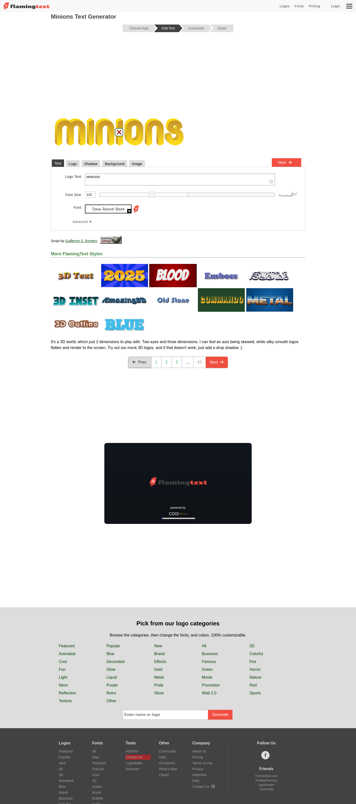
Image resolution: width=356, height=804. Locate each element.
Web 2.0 (209, 693)
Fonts (299, 6)
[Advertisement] (178, 74)
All (204, 646)
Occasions (167, 763)
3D (251, 646)
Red (253, 685)
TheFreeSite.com (266, 776)
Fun (62, 669)
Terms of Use (202, 763)
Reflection (67, 693)
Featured (67, 646)
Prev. (139, 362)
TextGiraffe (266, 789)
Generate (220, 715)
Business (210, 654)
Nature (255, 677)
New (158, 646)
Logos (285, 6)
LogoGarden (266, 785)
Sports (255, 693)
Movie (207, 677)
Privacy (198, 769)
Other (111, 701)
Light (63, 677)
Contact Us (203, 787)
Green (207, 669)
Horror (254, 669)
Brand (159, 654)
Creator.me (133, 757)
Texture (65, 701)
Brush (96, 792)
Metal (159, 677)
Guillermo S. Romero (81, 241)
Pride (158, 685)
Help (162, 757)
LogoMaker (134, 763)
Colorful (256, 654)
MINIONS (180, 179)
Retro (111, 693)
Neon (63, 685)
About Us (199, 751)
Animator (132, 769)
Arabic (97, 787)
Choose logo (139, 28)
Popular (113, 646)
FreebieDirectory (266, 780)
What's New (168, 769)
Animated (67, 654)
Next (285, 162)
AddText (131, 751)
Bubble (97, 798)
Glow (111, 669)
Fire (252, 662)
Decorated (116, 662)
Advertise (199, 775)
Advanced (80, 222)
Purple (112, 685)
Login (335, 6)
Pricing (314, 6)
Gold (158, 669)
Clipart (164, 775)
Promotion (211, 685)
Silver (159, 693)
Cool (63, 662)
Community (167, 751)
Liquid (112, 677)
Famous (209, 662)
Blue (110, 654)
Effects (160, 662)
